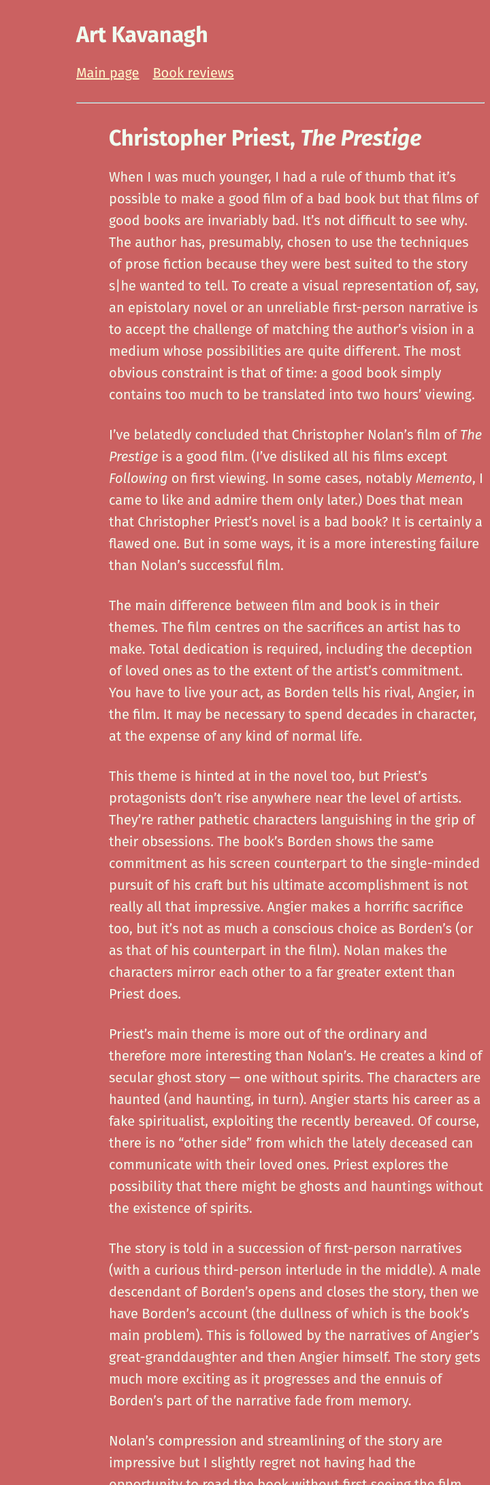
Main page (107, 73)
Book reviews (192, 73)
